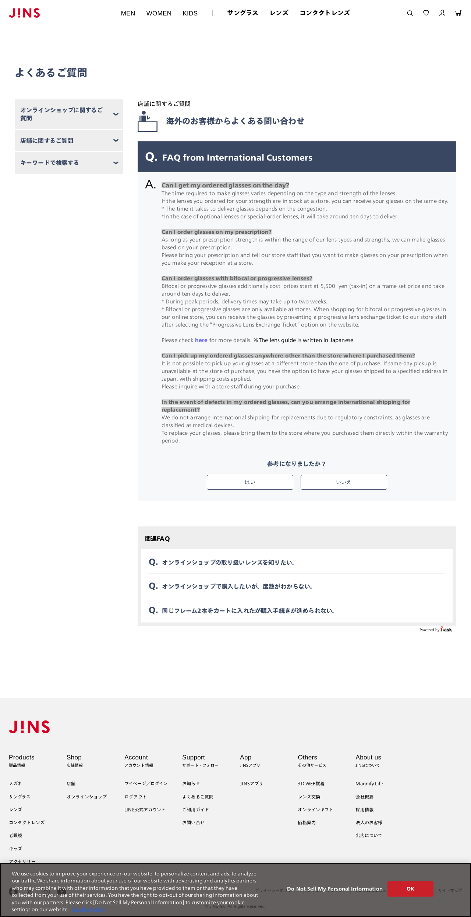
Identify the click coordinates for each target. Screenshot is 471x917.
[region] (235, 890)
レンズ (278, 13)
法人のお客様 (368, 822)
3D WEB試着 (311, 783)
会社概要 (364, 796)
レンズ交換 (309, 796)
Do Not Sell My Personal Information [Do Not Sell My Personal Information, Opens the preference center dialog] (335, 888)
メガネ (15, 783)
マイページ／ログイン (145, 783)
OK (410, 888)
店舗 (71, 783)
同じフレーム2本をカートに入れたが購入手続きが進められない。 (250, 611)
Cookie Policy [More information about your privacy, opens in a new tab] (88, 909)
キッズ (15, 848)
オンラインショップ (87, 796)
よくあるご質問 (197, 796)
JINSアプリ (251, 783)
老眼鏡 (15, 835)
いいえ (344, 482)
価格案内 (307, 822)
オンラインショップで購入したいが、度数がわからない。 (239, 586)
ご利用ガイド (195, 809)
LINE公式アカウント (145, 809)
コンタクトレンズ (325, 13)
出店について (368, 835)
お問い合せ (193, 822)
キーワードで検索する (49, 163)
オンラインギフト (315, 809)
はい (250, 482)
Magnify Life (369, 783)
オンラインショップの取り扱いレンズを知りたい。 (230, 562)
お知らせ (191, 783)
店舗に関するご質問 (47, 141)
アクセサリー (22, 861)
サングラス (242, 13)
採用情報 (364, 809)
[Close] (459, 890)
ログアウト (135, 796)
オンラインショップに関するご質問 (61, 114)
